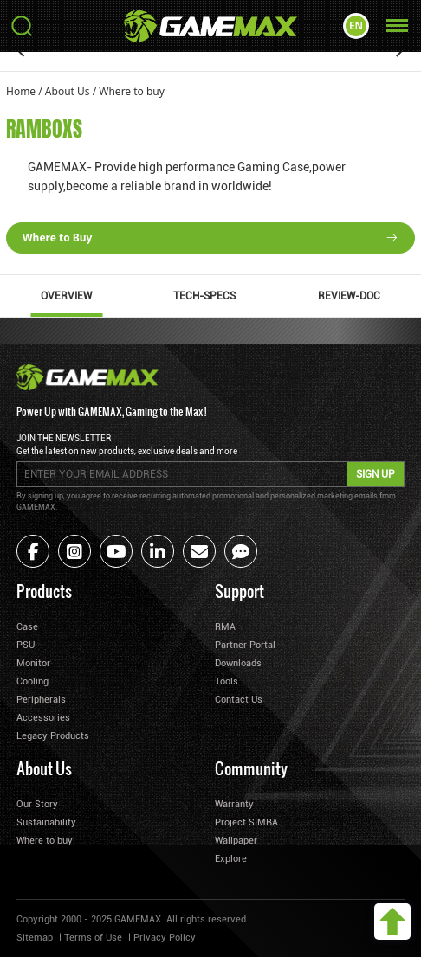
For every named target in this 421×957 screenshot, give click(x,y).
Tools (226, 681)
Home (21, 91)
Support (239, 590)
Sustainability (46, 822)
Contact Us (238, 699)
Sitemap (34, 937)
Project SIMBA (246, 822)
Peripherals (41, 699)
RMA (225, 627)
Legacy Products (52, 736)
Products (44, 590)
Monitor (33, 663)
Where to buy (132, 91)
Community (251, 768)
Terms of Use (93, 937)
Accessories (43, 717)
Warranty (234, 804)
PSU (25, 645)
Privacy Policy (164, 937)
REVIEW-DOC (349, 296)
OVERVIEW (66, 296)
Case (27, 627)
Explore (231, 858)
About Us (67, 91)
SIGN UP (375, 474)
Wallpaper (236, 840)
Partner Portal (245, 645)
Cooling (32, 681)
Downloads (238, 663)
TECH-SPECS (204, 296)
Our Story (37, 804)
